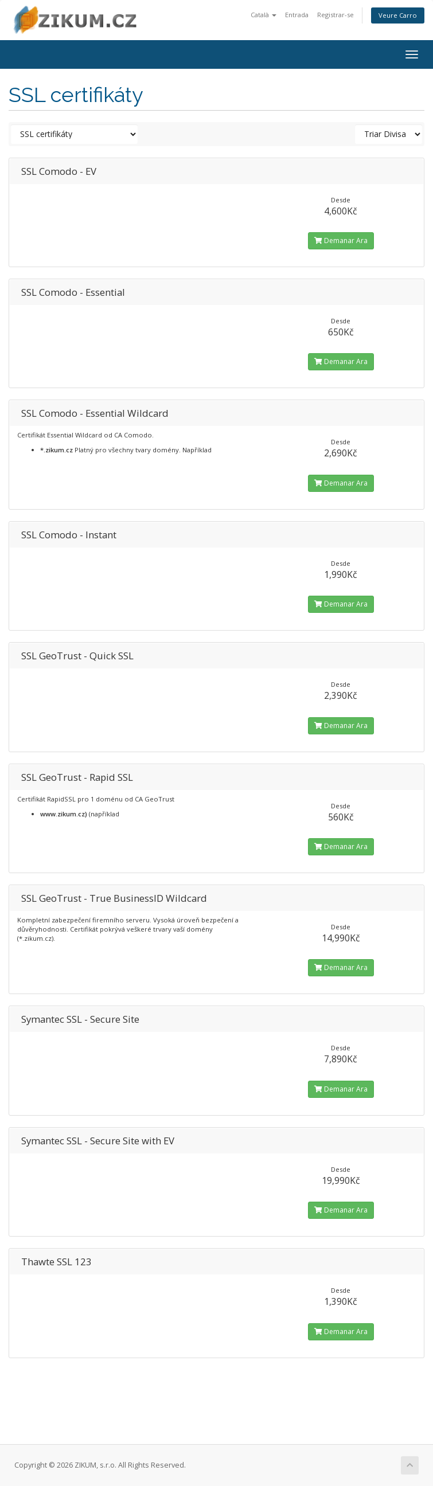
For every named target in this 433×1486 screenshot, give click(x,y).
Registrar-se (335, 14)
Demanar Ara (341, 240)
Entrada (297, 14)
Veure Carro (398, 15)
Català (263, 14)
